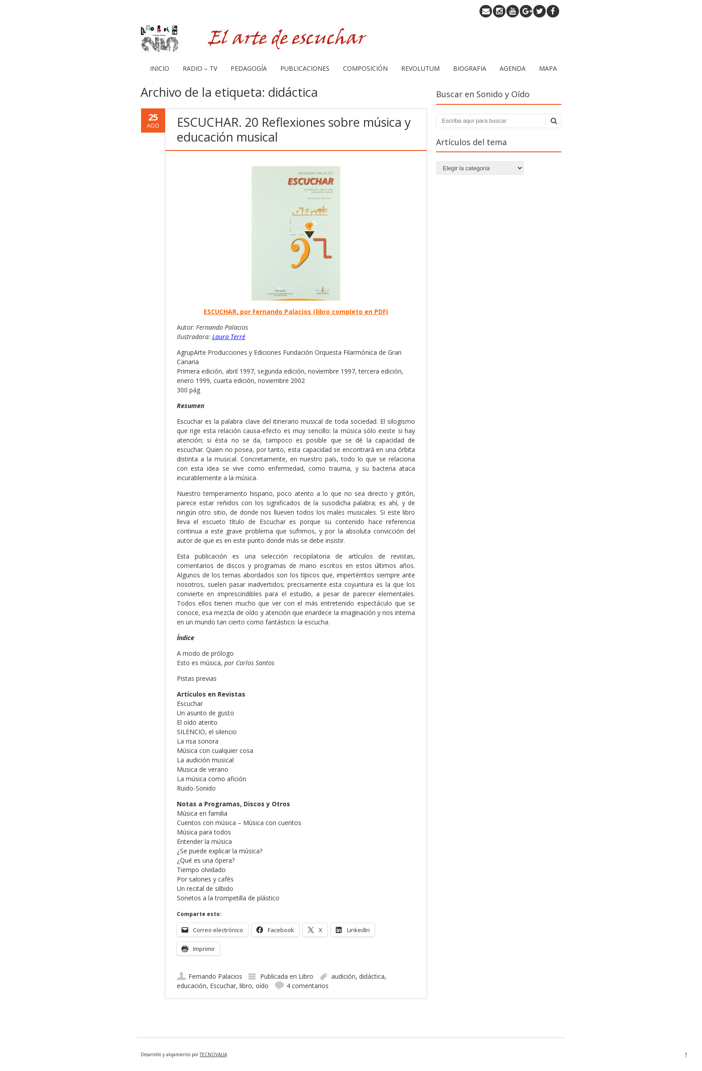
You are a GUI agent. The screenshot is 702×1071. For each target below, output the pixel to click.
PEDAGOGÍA (249, 68)
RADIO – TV (200, 68)
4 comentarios (308, 985)
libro (246, 985)
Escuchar (223, 985)
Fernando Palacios (215, 976)
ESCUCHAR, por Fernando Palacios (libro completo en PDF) (296, 311)
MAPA (548, 68)
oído (262, 985)
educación (191, 985)
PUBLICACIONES (305, 68)
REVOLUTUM (420, 68)
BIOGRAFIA (469, 68)
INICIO (159, 68)
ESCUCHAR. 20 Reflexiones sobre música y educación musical (294, 129)
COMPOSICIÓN (365, 68)
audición (343, 976)
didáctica (372, 976)
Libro (306, 976)
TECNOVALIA (213, 1054)
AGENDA (513, 68)
